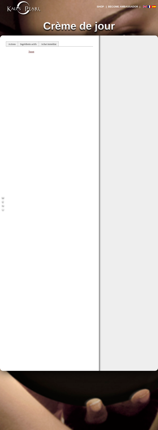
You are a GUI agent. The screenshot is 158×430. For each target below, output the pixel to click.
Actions (12, 44)
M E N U (3, 203)
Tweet (31, 51)
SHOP (100, 6)
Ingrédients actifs (28, 44)
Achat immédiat (48, 44)
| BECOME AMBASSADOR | (123, 6)
